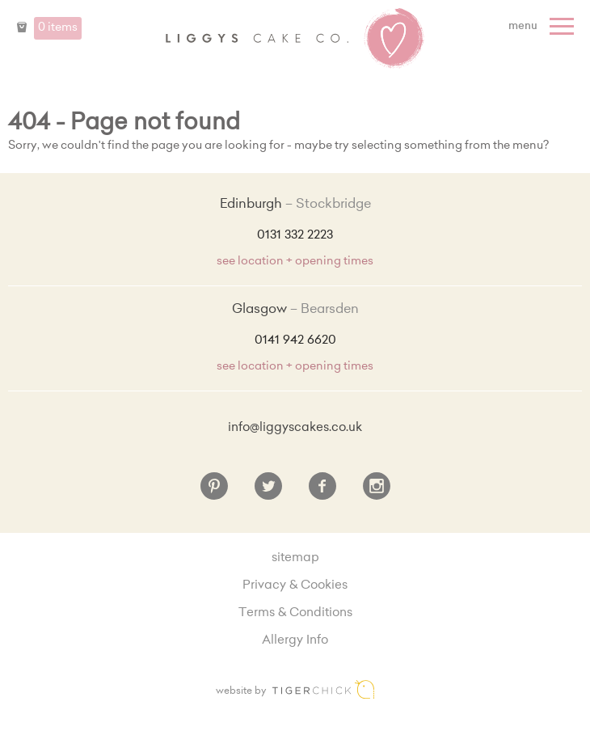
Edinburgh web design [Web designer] (323, 689)
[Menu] (543, 26)
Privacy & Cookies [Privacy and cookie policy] (295, 586)
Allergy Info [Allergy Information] (295, 641)
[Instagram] (376, 492)
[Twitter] (268, 492)
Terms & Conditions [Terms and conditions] (295, 613)
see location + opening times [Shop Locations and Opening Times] (295, 262)
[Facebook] (322, 492)
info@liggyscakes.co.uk (295, 428)
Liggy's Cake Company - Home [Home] (295, 39)
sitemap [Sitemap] (295, 558)
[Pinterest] (214, 492)
